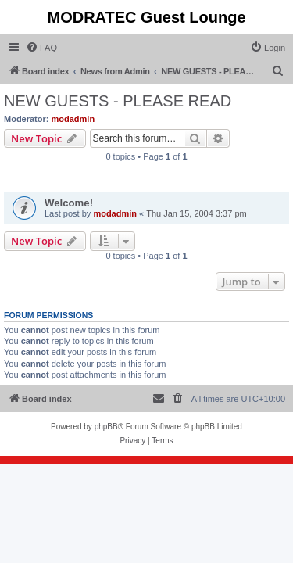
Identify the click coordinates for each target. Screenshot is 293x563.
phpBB (106, 426)
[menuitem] (41, 47)
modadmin (73, 119)
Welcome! (69, 203)
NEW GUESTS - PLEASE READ (117, 100)
